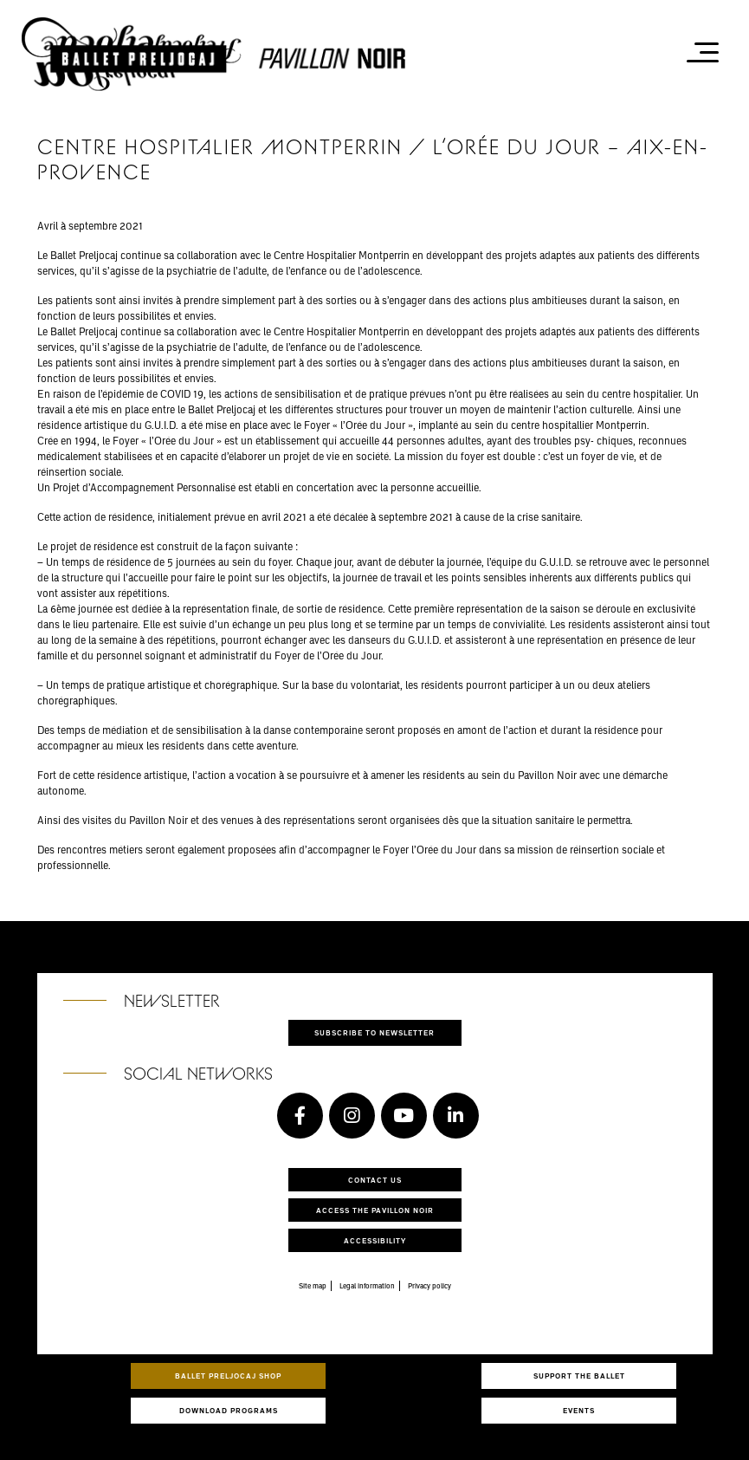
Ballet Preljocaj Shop (228, 1375)
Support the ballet (579, 1375)
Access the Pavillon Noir (375, 1210)
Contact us (375, 1179)
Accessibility (375, 1240)
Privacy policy (429, 1286)
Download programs (228, 1410)
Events (579, 1410)
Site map (312, 1286)
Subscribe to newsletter (374, 1032)
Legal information (367, 1286)
